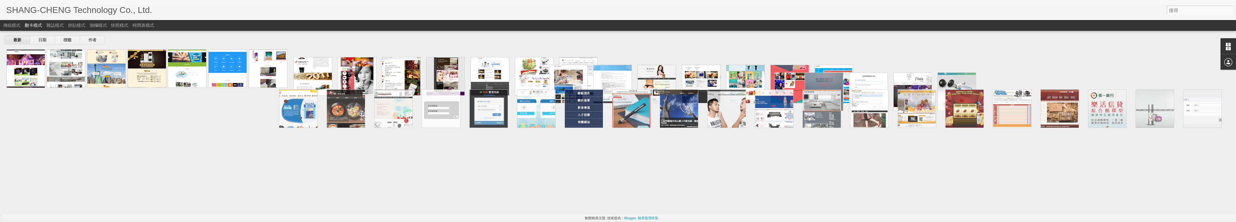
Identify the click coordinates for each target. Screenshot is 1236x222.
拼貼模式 (76, 25)
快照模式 (119, 25)
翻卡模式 (33, 25)
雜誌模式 (55, 25)
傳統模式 (11, 25)
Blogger (630, 218)
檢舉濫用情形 (648, 218)
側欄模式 (98, 25)
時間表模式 (143, 25)
